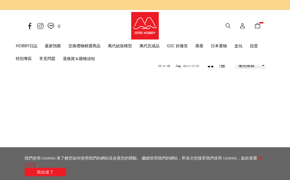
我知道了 (45, 172)
